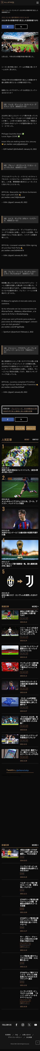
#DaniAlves (27, 311)
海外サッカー (24, 947)
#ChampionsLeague (21, 321)
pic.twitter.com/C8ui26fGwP (13, 387)
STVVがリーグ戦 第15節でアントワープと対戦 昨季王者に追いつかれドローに (29, 921)
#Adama (17, 311)
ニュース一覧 (20, 428)
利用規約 (8, 1035)
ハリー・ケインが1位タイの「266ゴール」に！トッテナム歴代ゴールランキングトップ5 (29, 631)
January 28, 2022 (20, 392)
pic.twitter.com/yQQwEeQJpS (16, 144)
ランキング (23, 618)
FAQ (16, 1035)
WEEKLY (26, 439)
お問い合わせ (26, 1035)
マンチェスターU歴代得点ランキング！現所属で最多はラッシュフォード (29, 666)
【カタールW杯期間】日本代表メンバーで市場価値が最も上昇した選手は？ (28, 701)
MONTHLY (35, 439)
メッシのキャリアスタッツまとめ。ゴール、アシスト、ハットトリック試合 (19, 502)
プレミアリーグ (25, 944)
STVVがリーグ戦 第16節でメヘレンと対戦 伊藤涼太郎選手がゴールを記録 (29, 902)
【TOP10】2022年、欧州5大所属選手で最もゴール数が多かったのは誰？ (29, 720)
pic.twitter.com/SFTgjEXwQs (13, 327)
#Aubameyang (22, 314)
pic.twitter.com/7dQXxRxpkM (13, 197)
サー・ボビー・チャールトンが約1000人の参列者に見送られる (29, 938)
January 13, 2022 (30, 149)
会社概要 (29, 1037)
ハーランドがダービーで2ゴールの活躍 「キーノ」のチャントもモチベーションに (29, 994)
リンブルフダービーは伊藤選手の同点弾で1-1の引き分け (29, 868)
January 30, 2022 (20, 202)
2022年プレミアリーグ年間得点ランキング (29, 736)
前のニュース (9, 428)
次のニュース (31, 428)
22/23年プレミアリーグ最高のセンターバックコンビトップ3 (29, 648)
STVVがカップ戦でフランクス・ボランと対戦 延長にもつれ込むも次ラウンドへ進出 (29, 975)
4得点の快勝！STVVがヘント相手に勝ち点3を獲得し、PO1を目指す (29, 851)
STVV (22, 857)
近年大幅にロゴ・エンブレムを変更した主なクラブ (19, 596)
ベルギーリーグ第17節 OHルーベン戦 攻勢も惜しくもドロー (29, 885)
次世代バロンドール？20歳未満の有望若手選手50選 (20, 533)
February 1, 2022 (27, 332)
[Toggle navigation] (37, 2)
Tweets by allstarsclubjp (11, 775)
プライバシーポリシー (15, 1037)
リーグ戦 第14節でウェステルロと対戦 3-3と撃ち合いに (29, 958)
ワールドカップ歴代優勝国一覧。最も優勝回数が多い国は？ (19, 564)
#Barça (6, 301)
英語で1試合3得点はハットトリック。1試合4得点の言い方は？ (20, 471)
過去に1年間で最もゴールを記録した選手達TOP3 (29, 613)
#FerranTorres (7, 311)
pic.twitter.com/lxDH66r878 (13, 250)
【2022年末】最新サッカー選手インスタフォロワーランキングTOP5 (29, 752)
